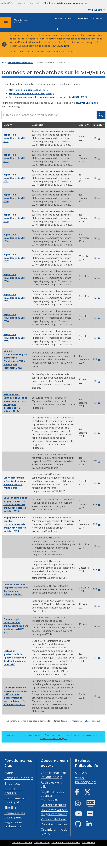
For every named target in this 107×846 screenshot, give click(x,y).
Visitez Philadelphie (84, 780)
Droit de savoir (42, 842)
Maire (8, 773)
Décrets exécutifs (53, 805)
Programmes (70, 18)
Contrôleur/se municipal (14, 800)
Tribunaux (12, 783)
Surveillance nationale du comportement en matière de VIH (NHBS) (46, 97)
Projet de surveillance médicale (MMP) (30, 93)
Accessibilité (88, 842)
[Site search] (57, 28)
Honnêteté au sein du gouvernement (54, 812)
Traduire (98, 10)
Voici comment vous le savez (73, 3)
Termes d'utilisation (22, 842)
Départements (84, 18)
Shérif (8, 807)
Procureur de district (13, 790)
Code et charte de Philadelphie (54, 775)
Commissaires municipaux (14, 815)
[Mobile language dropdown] (97, 9)
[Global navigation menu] (5, 22)
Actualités (97, 18)
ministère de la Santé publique (86, 720)
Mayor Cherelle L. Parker (20, 21)
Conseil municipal (17, 778)
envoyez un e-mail (86, 102)
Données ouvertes (54, 824)
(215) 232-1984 (61, 45)
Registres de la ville (51, 784)
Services (58, 18)
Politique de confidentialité (66, 842)
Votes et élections (53, 819)
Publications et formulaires (20, 62)
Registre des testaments (13, 824)
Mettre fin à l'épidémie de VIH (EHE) (28, 89)
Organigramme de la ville (54, 831)
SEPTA (79, 773)
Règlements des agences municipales (52, 795)
